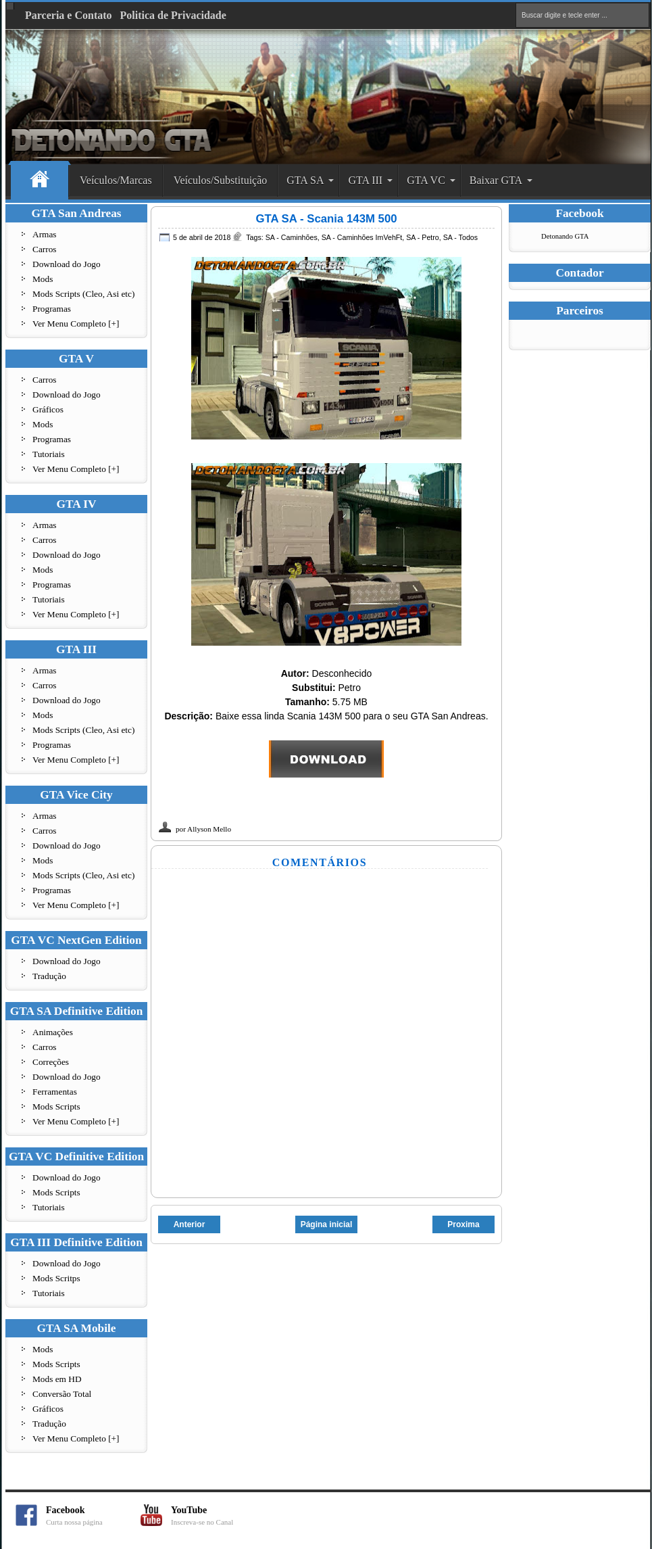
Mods (42, 279)
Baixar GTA (496, 180)
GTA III (365, 180)
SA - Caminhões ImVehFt (362, 237)
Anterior (189, 1224)
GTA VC (426, 180)
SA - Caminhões (292, 237)
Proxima (463, 1224)
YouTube (218, 1515)
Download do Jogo (66, 264)
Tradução (49, 976)
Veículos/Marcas (116, 180)
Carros (44, 249)
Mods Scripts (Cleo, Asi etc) (83, 294)
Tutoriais (48, 454)
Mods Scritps (56, 1278)
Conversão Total (61, 1394)
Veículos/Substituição (221, 180)
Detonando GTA (564, 236)
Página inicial (327, 1224)
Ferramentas (54, 1092)
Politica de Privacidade (173, 15)
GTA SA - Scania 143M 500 (326, 218)
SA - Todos (460, 237)
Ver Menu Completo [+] (76, 323)
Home (39, 181)
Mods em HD (57, 1379)
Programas (51, 309)
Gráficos (48, 409)
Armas (44, 234)
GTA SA (305, 180)
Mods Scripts (56, 1106)
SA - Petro (422, 237)
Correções (50, 1062)
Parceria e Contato (68, 15)
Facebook (93, 1515)
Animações (52, 1032)
